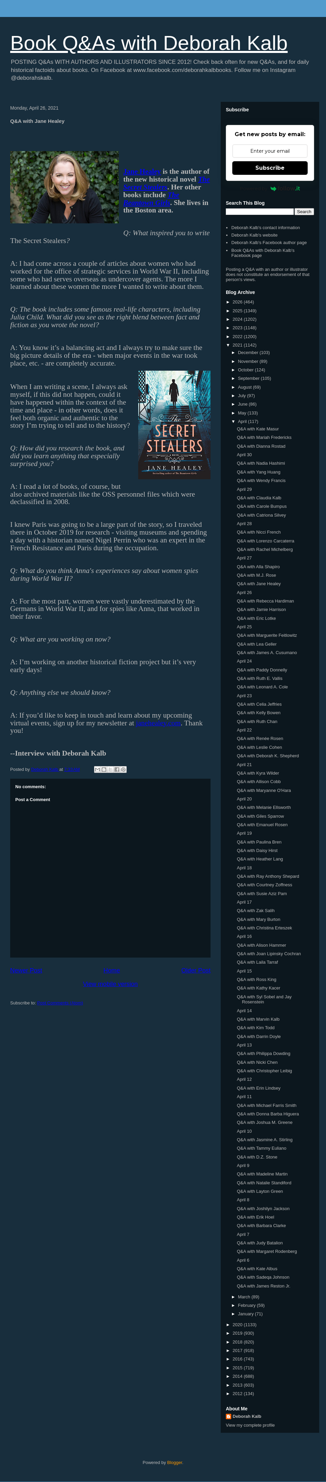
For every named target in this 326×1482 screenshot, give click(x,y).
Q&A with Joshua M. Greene (264, 1122)
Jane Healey (142, 171)
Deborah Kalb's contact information (265, 227)
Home (112, 970)
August (245, 387)
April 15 (244, 971)
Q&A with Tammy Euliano (261, 1148)
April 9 (243, 1165)
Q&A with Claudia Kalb (259, 497)
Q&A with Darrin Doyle (258, 1036)
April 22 (244, 730)
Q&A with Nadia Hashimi (261, 463)
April (243, 421)
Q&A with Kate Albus (257, 1268)
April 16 (244, 936)
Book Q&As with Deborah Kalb (149, 43)
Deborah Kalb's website (254, 235)
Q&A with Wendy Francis (261, 480)
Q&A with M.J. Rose (256, 575)
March (245, 1296)
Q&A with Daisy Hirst (257, 850)
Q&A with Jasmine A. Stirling (264, 1139)
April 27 (244, 557)
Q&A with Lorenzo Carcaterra (265, 540)
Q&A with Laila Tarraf (257, 962)
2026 (238, 301)
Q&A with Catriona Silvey (261, 515)
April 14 (244, 1010)
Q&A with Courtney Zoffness (264, 884)
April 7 (243, 1234)
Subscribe (270, 168)
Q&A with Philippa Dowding (263, 1053)
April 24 (244, 661)
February (247, 1305)
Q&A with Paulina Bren (259, 842)
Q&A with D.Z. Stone (257, 1157)
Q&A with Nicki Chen (257, 1062)
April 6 (243, 1260)
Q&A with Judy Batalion (260, 1242)
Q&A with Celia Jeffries (259, 704)
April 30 (244, 454)
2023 (238, 327)
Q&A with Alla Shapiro (258, 566)
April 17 (244, 902)
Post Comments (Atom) (60, 1002)
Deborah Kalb (247, 1416)
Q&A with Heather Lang (260, 859)
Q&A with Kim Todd (255, 1027)
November (249, 361)
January (246, 1313)
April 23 (244, 695)
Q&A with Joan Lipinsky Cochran (269, 953)
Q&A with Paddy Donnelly (262, 669)
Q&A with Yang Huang (258, 472)
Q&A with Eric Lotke (256, 618)
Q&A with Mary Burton (258, 919)
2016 (238, 1358)
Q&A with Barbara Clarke (261, 1225)
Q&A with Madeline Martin (262, 1174)
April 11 (244, 1096)
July (242, 395)
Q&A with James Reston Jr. (263, 1286)
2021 (238, 345)
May (243, 412)
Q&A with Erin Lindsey (258, 1088)
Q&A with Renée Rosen (260, 738)
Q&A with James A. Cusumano (267, 652)
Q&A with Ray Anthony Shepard (268, 876)
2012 (238, 1393)
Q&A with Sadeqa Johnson (263, 1277)
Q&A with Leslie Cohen (259, 747)
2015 (238, 1367)
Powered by (270, 188)
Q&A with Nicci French (258, 532)
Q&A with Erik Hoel (255, 1217)
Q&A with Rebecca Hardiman (265, 601)
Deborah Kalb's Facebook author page (269, 242)
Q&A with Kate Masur (258, 428)
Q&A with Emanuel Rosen (262, 824)
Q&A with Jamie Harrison (261, 609)
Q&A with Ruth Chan (257, 721)
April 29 (244, 489)
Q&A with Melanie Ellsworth (264, 807)
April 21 (244, 764)
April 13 (244, 1045)
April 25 (244, 626)
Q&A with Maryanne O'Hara (264, 790)
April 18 (244, 867)
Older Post (196, 970)
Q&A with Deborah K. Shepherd (268, 755)
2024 (238, 319)
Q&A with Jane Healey (258, 583)
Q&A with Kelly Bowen (258, 712)
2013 (238, 1385)
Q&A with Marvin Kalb (258, 1019)
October (246, 369)
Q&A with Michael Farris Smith (266, 1105)
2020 (238, 1324)
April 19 (244, 833)
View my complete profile (250, 1425)
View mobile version (110, 984)
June (243, 404)
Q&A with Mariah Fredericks (264, 437)
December (249, 352)
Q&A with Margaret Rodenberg (267, 1251)
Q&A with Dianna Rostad (261, 446)
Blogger (174, 1462)
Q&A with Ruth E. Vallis (259, 678)
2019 (238, 1333)
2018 (238, 1342)
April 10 (244, 1131)
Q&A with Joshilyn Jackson (263, 1208)
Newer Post (26, 970)
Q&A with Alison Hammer (261, 945)
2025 (238, 310)
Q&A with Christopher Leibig (264, 1070)
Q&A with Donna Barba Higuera (268, 1113)
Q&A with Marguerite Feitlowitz (267, 635)
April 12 (244, 1079)
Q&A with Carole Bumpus (262, 506)
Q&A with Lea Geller (256, 644)
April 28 (244, 523)
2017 (238, 1350)
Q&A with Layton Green (260, 1191)
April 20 (244, 798)
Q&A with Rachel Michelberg (265, 549)
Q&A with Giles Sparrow (260, 816)
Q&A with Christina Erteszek (264, 927)
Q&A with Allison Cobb (258, 781)
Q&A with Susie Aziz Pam (262, 893)
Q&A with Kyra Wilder (258, 773)
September (249, 378)
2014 (238, 1376)
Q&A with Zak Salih (255, 910)
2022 (238, 336)
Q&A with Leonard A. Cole (262, 686)
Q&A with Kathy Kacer (258, 987)
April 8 (243, 1199)
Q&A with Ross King (256, 979)
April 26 (244, 592)
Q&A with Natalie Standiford (264, 1182)
